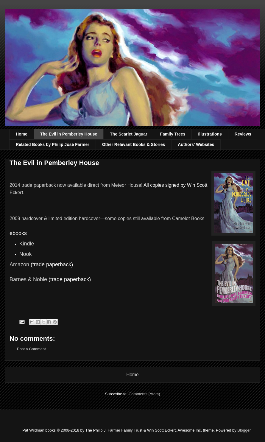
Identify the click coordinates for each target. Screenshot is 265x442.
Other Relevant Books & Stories (133, 144)
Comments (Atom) (144, 394)
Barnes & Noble (28, 279)
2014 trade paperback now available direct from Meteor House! (76, 185)
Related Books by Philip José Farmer (52, 144)
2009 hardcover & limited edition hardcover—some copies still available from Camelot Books (107, 218)
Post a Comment (31, 349)
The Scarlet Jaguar (128, 134)
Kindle (26, 244)
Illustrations (210, 134)
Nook (25, 254)
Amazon (19, 264)
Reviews (243, 134)
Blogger (243, 430)
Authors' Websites (196, 144)
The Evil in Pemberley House (68, 134)
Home (21, 134)
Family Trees (173, 134)
